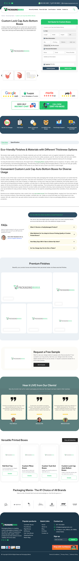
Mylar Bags (27, 537)
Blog (43, 529)
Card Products (52, 9)
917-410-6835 (55, 3)
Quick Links (45, 521)
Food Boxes (27, 527)
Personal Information (50, 48)
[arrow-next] (76, 409)
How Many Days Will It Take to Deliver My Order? (45, 241)
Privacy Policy (64, 554)
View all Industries (70, 440)
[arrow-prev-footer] (1, 504)
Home (3, 15)
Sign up (57, 536)
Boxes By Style (43, 9)
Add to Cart (68, 68)
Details (10, 473)
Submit (73, 539)
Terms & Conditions (54, 554)
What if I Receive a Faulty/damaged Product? (44, 227)
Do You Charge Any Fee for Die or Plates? (43, 248)
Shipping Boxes (28, 535)
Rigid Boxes (27, 529)
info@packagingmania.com (70, 3)
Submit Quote (51, 68)
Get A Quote (41, 365)
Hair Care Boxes (29, 533)
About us (44, 527)
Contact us (65, 9)
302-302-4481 (44, 3)
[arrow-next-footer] (77, 504)
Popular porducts (29, 521)
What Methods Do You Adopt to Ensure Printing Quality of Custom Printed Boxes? (50, 234)
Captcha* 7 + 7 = (49, 64)
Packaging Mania (39, 161)
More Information (49, 38)
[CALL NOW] (54, 105)
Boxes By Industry (33, 9)
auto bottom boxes (39, 193)
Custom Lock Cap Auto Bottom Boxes (25, 15)
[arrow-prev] (2, 409)
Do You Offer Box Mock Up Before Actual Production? (46, 215)
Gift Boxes (27, 531)
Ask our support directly (15, 238)
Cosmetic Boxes (29, 524)
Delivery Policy (74, 554)
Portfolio (59, 9)
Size (46, 31)
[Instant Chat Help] (25, 105)
